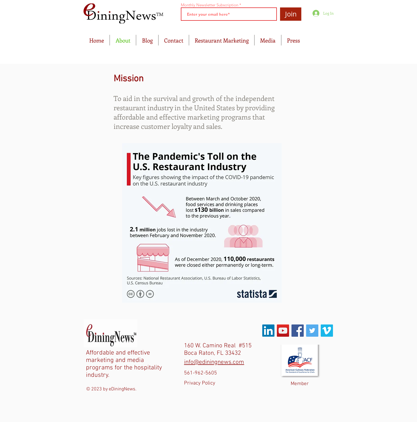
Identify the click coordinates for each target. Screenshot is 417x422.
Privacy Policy (199, 383)
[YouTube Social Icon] (283, 330)
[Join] (290, 14)
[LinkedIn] (268, 330)
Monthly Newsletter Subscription (209, 5)
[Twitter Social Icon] (312, 330)
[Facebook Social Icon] (297, 330)
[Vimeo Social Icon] (327, 330)
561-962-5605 (200, 373)
